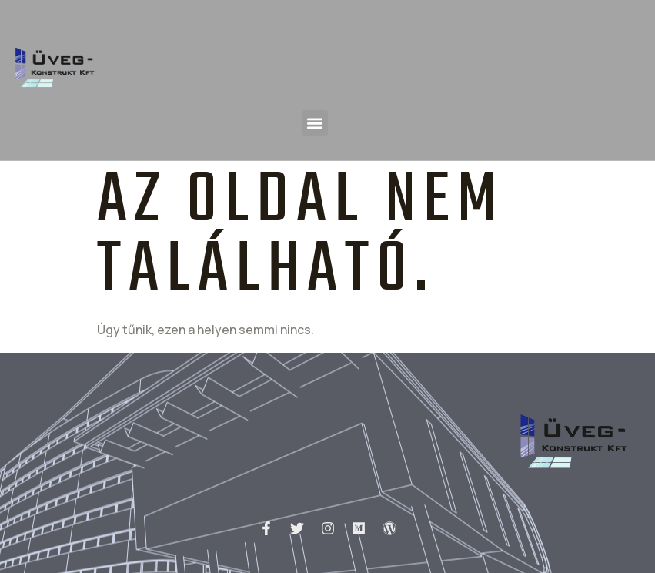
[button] (315, 123)
